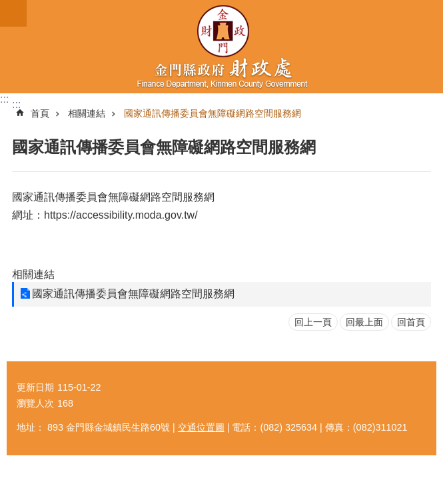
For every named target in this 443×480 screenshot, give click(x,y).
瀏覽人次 (35, 403)
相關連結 (86, 113)
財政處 (221, 46)
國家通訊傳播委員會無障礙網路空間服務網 (212, 113)
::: (4, 99)
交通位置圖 (201, 427)
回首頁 (411, 322)
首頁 (40, 113)
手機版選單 (13, 13)
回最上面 (364, 322)
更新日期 (35, 387)
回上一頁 (313, 322)
